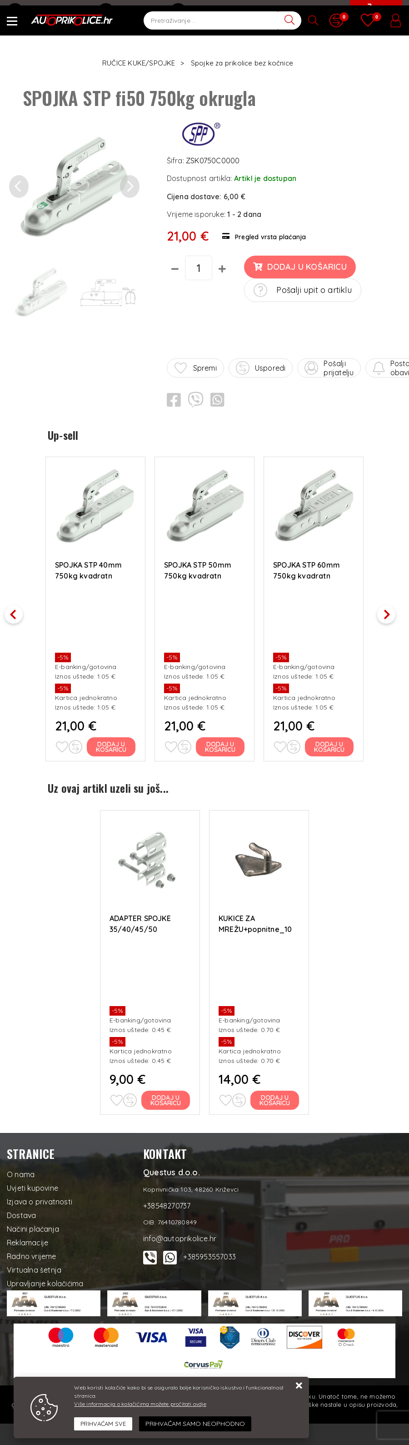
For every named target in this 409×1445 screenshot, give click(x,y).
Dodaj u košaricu (299, 267)
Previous (18, 610)
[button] (19, 186)
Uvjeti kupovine (32, 1185)
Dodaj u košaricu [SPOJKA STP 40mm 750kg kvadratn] (111, 745)
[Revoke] (195, 1423)
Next (390, 610)
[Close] (103, 1424)
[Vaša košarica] (375, 17)
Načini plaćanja (33, 1226)
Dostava (21, 1212)
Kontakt (191, 11)
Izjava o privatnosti (39, 1198)
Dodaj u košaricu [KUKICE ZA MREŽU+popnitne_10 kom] (275, 1097)
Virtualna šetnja (34, 1267)
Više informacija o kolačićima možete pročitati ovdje (140, 1403)
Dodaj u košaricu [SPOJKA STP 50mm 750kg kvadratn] (220, 745)
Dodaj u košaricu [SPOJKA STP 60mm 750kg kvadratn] (329, 745)
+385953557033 (209, 1254)
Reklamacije (27, 1239)
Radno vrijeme (31, 1253)
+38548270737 (130, 11)
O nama (21, 1171)
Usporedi (261, 368)
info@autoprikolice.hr (49, 11)
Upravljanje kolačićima (45, 1280)
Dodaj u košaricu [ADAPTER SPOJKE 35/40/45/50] (166, 1097)
